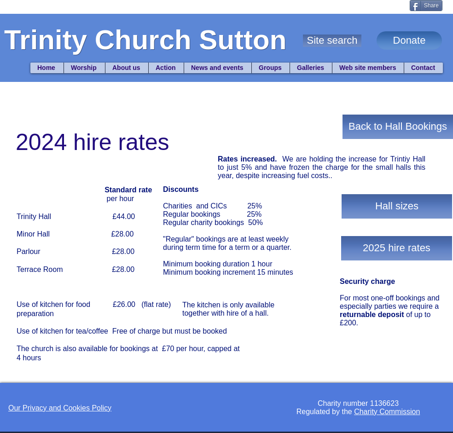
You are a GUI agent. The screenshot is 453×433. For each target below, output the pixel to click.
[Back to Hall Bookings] (398, 127)
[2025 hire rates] (396, 248)
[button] (332, 41)
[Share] (426, 5)
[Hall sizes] (397, 206)
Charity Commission (387, 412)
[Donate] (409, 40)
